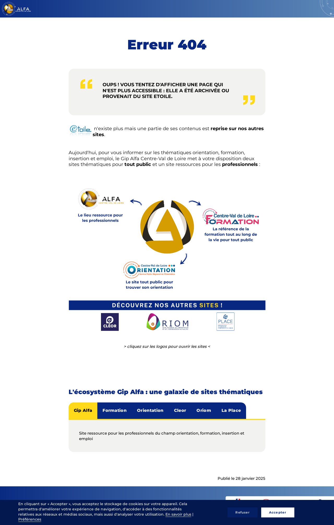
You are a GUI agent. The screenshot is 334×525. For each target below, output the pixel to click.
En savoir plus (178, 514)
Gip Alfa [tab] (83, 410)
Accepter (278, 512)
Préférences (29, 519)
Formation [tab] (115, 410)
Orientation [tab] (150, 410)
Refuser (242, 512)
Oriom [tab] (203, 410)
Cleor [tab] (180, 410)
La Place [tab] (231, 410)
